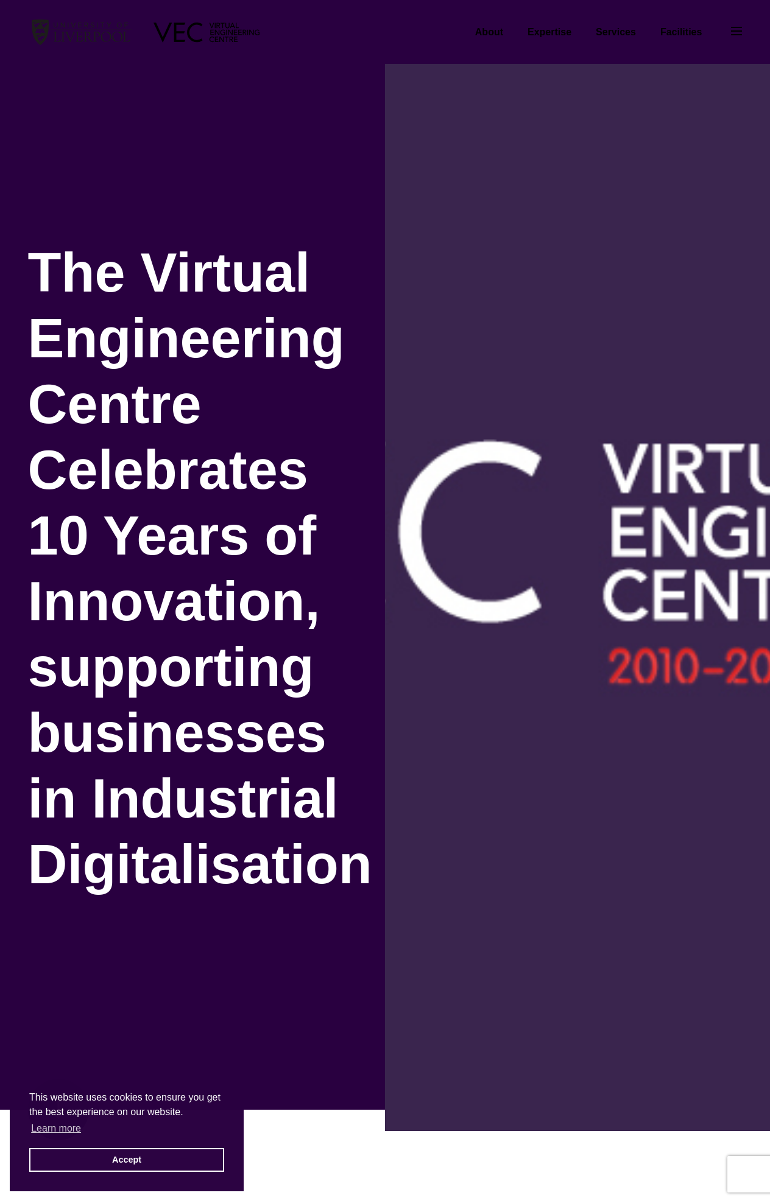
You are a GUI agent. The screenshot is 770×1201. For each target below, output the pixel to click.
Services (616, 32)
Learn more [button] (56, 1128)
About (489, 32)
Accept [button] (126, 1159)
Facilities (681, 32)
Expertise (549, 32)
